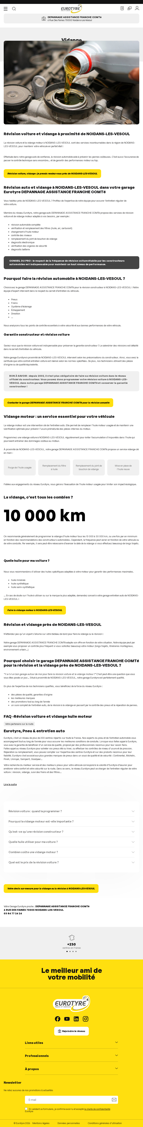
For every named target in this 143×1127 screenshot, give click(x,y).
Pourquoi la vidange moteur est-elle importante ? (41, 821)
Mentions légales (41, 1123)
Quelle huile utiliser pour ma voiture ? (33, 842)
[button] (6, 9)
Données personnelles (69, 1123)
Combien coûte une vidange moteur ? (33, 852)
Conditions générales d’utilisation (105, 1123)
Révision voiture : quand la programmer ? (35, 811)
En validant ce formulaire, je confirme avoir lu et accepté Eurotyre (67, 1109)
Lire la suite (10, 784)
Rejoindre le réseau (73, 1031)
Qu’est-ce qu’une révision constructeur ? (36, 831)
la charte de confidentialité (97, 1109)
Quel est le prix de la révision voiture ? (34, 862)
